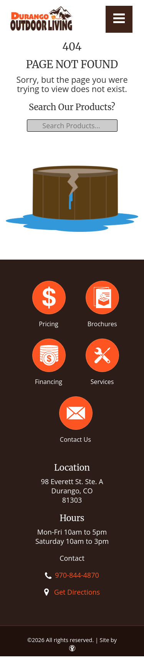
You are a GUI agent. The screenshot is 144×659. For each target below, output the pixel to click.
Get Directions (77, 592)
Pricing (48, 324)
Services (102, 381)
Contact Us (75, 439)
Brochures (102, 324)
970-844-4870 (77, 575)
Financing (48, 381)
